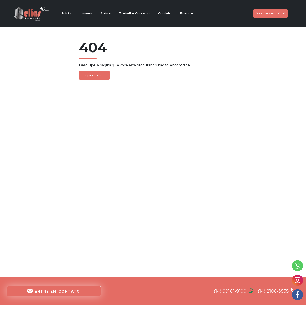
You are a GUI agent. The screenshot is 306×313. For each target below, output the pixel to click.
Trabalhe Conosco (134, 13)
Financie (186, 13)
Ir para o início (94, 75)
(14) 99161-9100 (236, 291)
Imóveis (85, 13)
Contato (164, 13)
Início (66, 13)
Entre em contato (53, 290)
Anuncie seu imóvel (270, 13)
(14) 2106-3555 (277, 291)
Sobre (106, 13)
